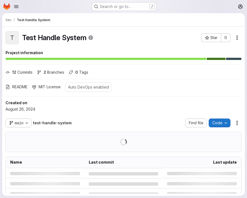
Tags (78, 72)
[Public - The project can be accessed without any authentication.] (90, 37)
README (17, 86)
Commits (19, 72)
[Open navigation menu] (16, 6)
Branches (50, 72)
